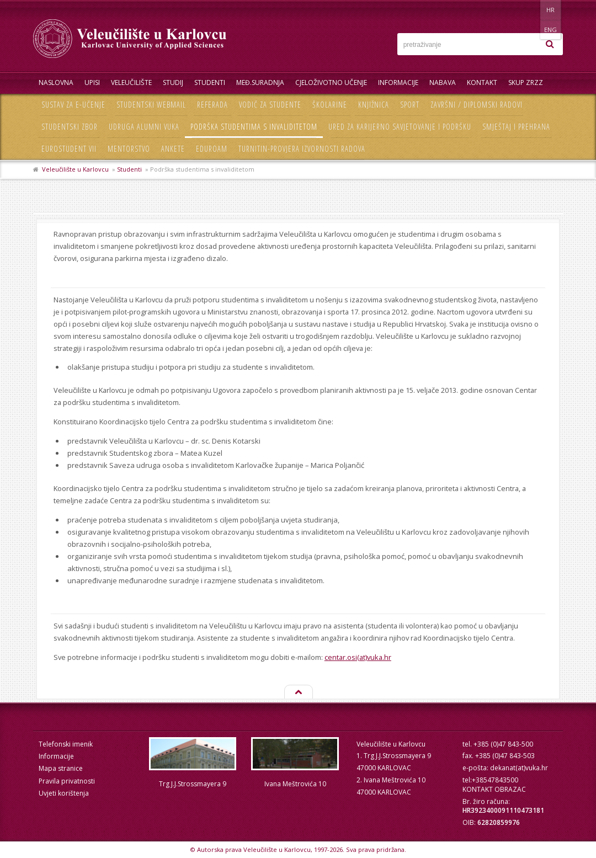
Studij (173, 82)
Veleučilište (131, 82)
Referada (212, 104)
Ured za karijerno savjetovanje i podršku (399, 126)
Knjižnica (373, 104)
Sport (409, 104)
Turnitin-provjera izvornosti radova (301, 148)
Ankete (173, 148)
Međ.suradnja (260, 82)
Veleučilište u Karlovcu (75, 169)
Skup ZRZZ (525, 82)
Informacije (398, 82)
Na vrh (298, 692)
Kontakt (482, 82)
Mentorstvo (129, 148)
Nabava (442, 82)
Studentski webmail (151, 104)
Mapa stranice (61, 768)
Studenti (209, 82)
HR (529, 10)
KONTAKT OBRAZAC (494, 789)
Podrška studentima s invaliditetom (253, 126)
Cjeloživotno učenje (331, 82)
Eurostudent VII (69, 148)
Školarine (329, 104)
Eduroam (211, 148)
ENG (551, 10)
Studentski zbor (69, 126)
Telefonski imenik (66, 744)
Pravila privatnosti (67, 781)
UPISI (92, 82)
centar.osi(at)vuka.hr (357, 657)
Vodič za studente (270, 104)
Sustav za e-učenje (73, 104)
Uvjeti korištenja (64, 793)
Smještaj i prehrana (516, 126)
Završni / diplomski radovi (476, 104)
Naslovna (56, 82)
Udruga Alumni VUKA (144, 126)
